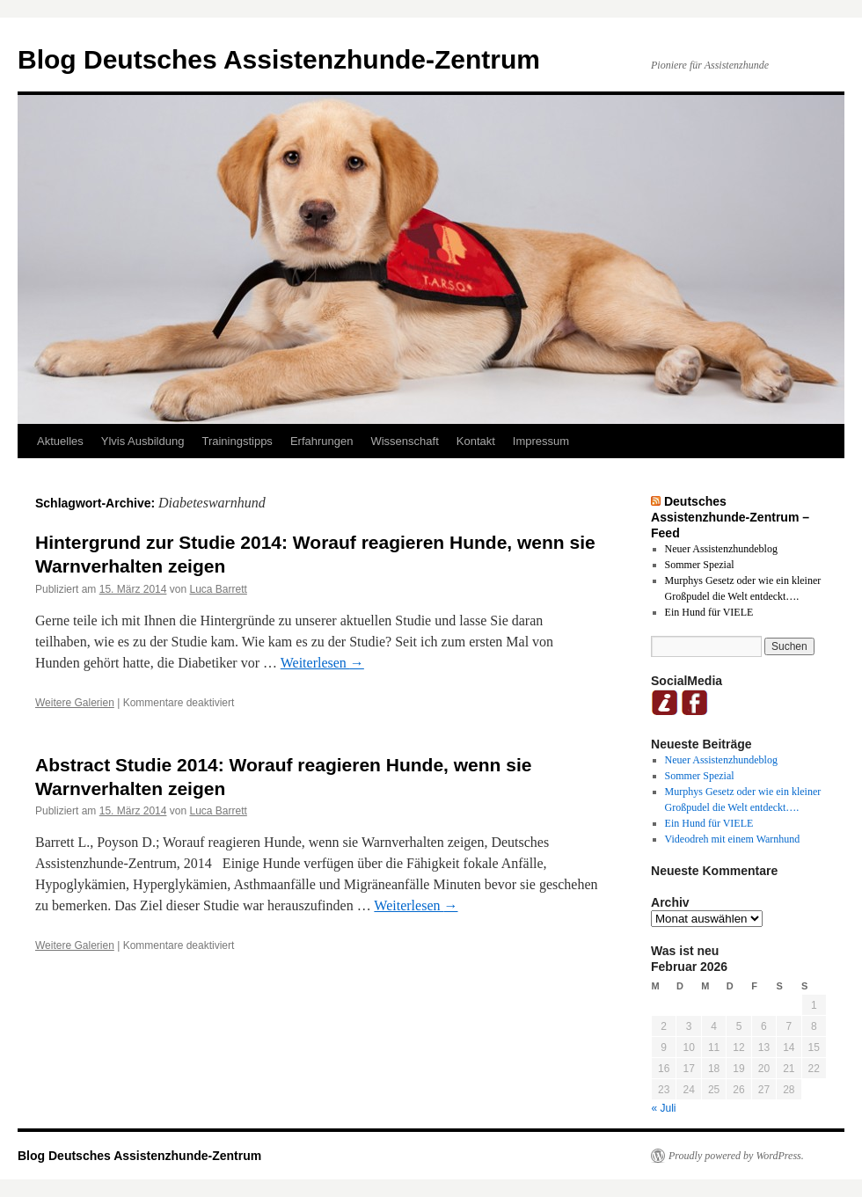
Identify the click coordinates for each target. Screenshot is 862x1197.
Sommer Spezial (699, 564)
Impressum (541, 441)
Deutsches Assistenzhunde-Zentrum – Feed (730, 517)
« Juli (664, 1108)
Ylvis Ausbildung (143, 441)
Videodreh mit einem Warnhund (732, 839)
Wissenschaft (404, 441)
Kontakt (476, 441)
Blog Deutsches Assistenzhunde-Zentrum (279, 59)
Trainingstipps (236, 441)
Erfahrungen (322, 441)
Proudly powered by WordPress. (736, 1156)
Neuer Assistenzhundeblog (721, 549)
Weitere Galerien (74, 703)
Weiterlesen (322, 662)
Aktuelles (60, 441)
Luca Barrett (217, 589)
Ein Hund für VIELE (709, 612)
